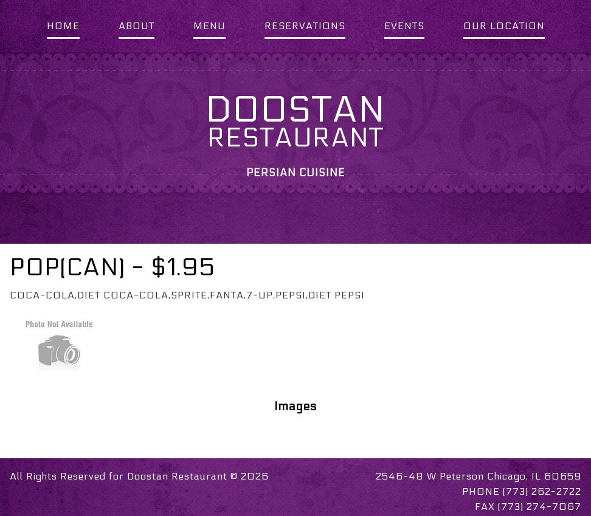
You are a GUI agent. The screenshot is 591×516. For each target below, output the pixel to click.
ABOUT (136, 26)
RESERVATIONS (304, 26)
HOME (63, 26)
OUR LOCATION (504, 26)
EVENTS (404, 26)
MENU (209, 26)
